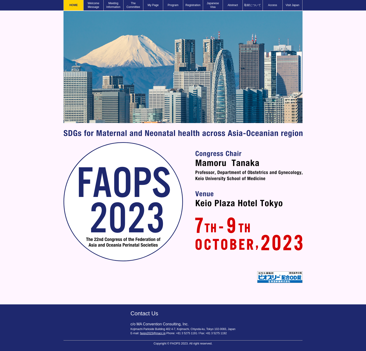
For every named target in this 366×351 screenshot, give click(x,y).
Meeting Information (113, 5)
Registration (193, 5)
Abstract (233, 5)
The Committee (133, 5)
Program (173, 5)
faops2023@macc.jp (153, 333)
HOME (73, 5)
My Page (153, 5)
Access (272, 5)
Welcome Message (93, 5)
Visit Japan (292, 5)
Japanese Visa (213, 5)
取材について (252, 5)
